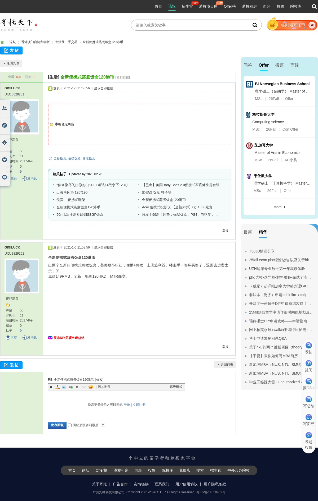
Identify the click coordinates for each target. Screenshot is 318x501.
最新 (248, 232)
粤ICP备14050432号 (210, 492)
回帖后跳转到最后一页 (86, 425)
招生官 (187, 6)
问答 (248, 65)
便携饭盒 (74, 158)
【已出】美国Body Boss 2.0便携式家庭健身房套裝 (180, 185)
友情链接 (141, 484)
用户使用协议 (186, 484)
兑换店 (184, 470)
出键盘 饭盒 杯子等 (156, 192)
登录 (127, 405)
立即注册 (139, 405)
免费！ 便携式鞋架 (70, 200)
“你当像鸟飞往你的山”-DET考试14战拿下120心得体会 (95, 185)
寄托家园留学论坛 (2, 42)
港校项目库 (208, 6)
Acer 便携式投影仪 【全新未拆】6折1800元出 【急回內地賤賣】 (181, 207)
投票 (280, 6)
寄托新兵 (12, 139)
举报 (225, 231)
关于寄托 (99, 484)
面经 (266, 6)
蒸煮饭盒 (88, 158)
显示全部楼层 (103, 88)
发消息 (32, 178)
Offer (264, 65)
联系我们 (161, 484)
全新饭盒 (60, 158)
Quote (77, 386)
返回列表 (13, 63)
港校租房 (249, 6)
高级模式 (176, 387)
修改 (99, 380)
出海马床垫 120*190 (71, 192)
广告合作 (120, 484)
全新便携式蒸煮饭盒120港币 (103, 42)
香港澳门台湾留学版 (35, 42)
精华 (263, 232)
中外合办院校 (238, 470)
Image (64, 386)
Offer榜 (230, 6)
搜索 (200, 470)
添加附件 (104, 387)
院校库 (295, 6)
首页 (158, 6)
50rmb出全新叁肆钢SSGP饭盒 (79, 215)
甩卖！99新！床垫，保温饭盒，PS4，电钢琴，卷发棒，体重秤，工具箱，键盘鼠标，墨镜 (181, 215)
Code (84, 386)
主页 (14, 178)
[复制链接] (122, 77)
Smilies (90, 386)
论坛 (172, 6)
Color (57, 386)
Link (70, 386)
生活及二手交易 (66, 42)
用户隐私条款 (215, 484)
